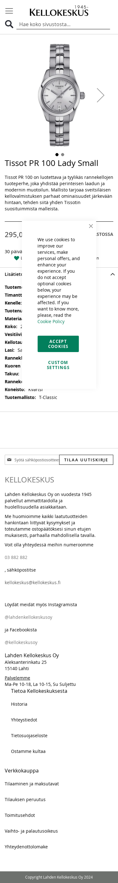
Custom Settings (58, 365)
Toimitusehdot (20, 815)
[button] (100, 95)
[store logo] (59, 10)
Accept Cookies (58, 344)
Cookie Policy (51, 321)
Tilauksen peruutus (25, 799)
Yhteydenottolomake (26, 847)
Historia (19, 704)
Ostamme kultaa (28, 751)
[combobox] (63, 24)
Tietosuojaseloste (29, 735)
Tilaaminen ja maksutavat (32, 784)
